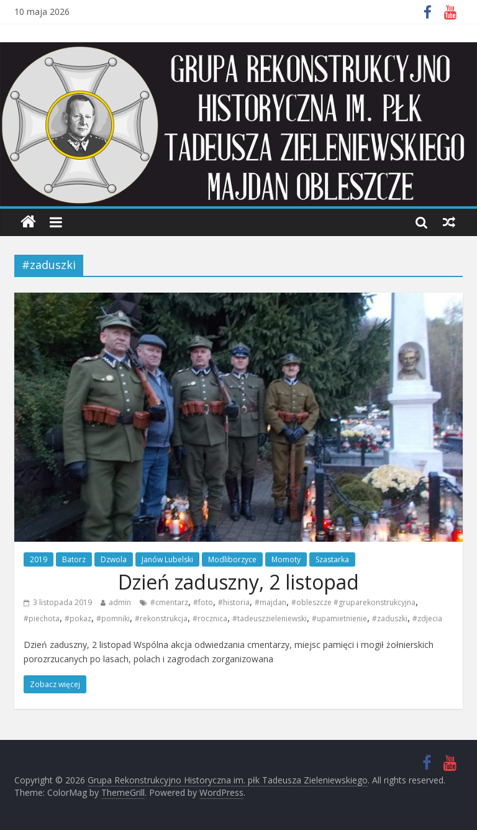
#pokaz (78, 618)
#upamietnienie (339, 618)
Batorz (74, 560)
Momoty (286, 560)
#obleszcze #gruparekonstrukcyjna (353, 603)
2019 (38, 560)
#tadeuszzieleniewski (269, 618)
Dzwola (114, 560)
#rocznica (210, 618)
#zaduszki (389, 618)
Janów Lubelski (167, 560)
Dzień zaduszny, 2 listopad (238, 581)
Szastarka (332, 560)
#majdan (270, 603)
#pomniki (113, 618)
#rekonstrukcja (161, 618)
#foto (203, 603)
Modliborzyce (232, 560)
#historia (234, 603)
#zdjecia (427, 618)
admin (120, 603)
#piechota (42, 618)
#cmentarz (169, 603)
